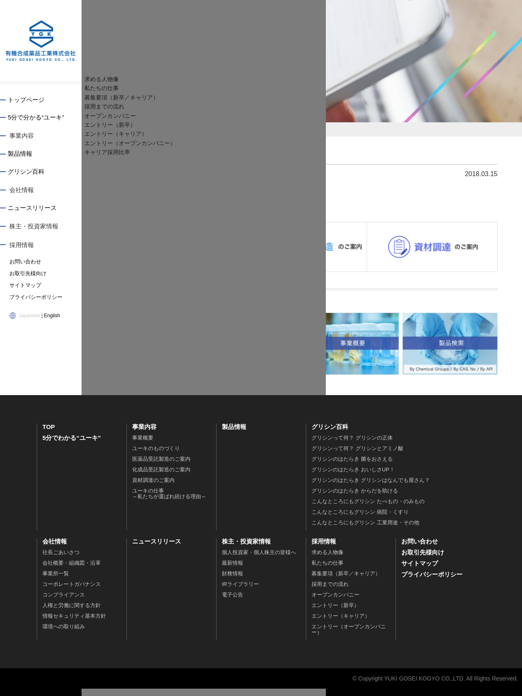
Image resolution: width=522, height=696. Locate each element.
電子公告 (232, 602)
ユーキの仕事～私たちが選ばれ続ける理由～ (169, 501)
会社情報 (21, 191)
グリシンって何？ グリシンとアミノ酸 (357, 456)
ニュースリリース (33, 210)
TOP (48, 434)
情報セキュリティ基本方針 (74, 623)
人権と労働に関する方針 (71, 613)
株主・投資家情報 (33, 228)
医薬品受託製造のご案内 (161, 466)
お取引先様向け (26, 275)
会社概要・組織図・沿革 (71, 570)
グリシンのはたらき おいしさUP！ (353, 477)
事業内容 (21, 136)
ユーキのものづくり (156, 456)
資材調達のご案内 (153, 487)
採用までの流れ (330, 591)
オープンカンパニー (335, 602)
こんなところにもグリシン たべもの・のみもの (368, 509)
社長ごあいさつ (61, 560)
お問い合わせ (24, 264)
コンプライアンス (63, 602)
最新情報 (232, 570)
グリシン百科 (27, 173)
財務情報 (232, 581)
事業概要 (142, 445)
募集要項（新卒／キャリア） (346, 581)
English (52, 316)
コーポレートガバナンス (71, 591)
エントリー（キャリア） (341, 623)
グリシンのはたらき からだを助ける (355, 498)
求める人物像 (327, 560)
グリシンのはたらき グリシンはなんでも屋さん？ (371, 487)
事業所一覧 (55, 581)
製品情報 (21, 155)
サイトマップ (24, 286)
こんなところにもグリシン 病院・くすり (360, 519)
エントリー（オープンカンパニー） (349, 637)
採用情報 (21, 246)
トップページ (27, 100)
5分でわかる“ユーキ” (71, 445)
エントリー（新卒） (335, 613)
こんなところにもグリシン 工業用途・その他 (365, 530)
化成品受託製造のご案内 (161, 477)
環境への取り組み (63, 634)
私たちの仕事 (327, 570)
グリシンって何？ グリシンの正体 (352, 445)
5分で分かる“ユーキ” (37, 118)
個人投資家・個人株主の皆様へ (259, 560)
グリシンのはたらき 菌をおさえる (352, 466)
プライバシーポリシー (33, 298)
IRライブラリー (240, 591)
